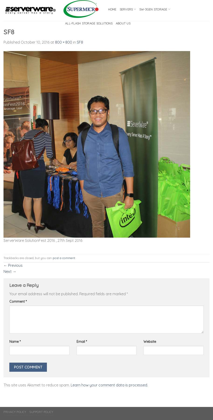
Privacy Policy (14, 412)
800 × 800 (63, 42)
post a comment (64, 258)
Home (112, 9)
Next (9, 271)
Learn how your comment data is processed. (109, 385)
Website (149, 342)
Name (15, 342)
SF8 (80, 42)
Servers (128, 9)
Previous (13, 265)
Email (82, 342)
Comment (18, 301)
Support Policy (41, 412)
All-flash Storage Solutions (88, 23)
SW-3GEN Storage (154, 9)
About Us (123, 23)
